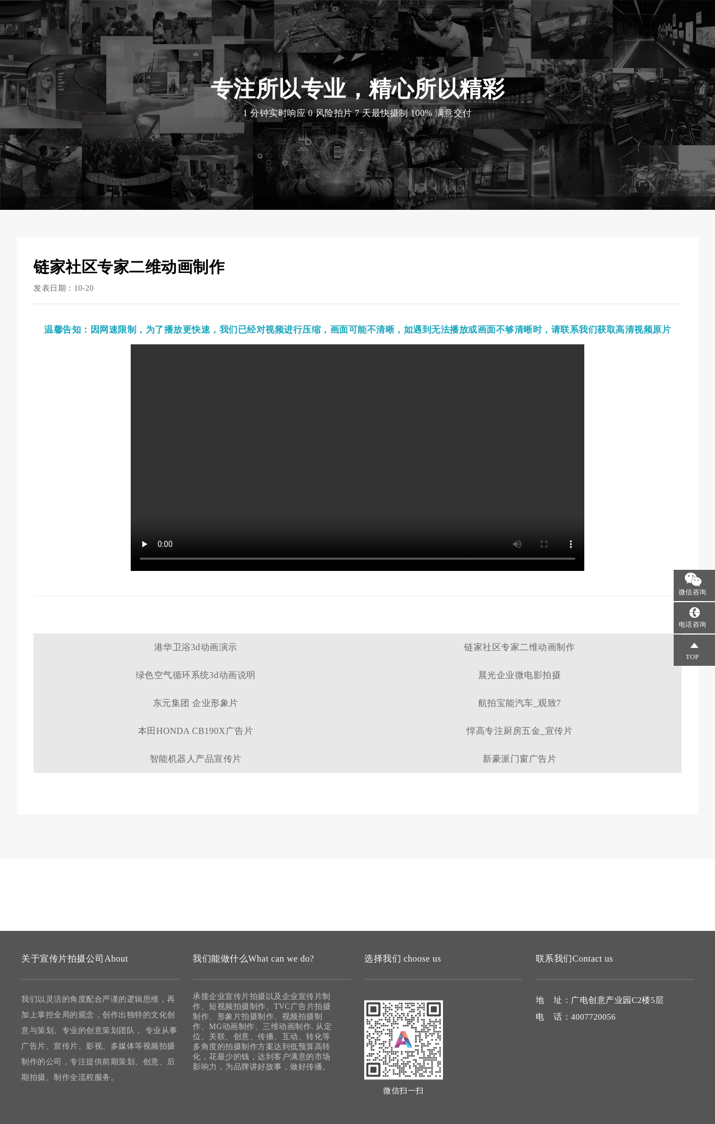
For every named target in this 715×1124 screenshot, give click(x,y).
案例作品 (482, 44)
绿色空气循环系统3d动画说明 (196, 675)
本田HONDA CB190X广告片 (195, 731)
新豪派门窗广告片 (519, 758)
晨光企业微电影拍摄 (519, 675)
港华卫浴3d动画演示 (195, 647)
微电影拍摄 (425, 44)
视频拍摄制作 (357, 44)
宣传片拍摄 (289, 44)
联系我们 (536, 44)
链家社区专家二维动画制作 (519, 647)
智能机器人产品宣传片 (196, 758)
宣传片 (128, 22)
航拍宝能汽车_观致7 (519, 703)
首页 (240, 44)
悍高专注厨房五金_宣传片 (519, 731)
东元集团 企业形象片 (196, 703)
